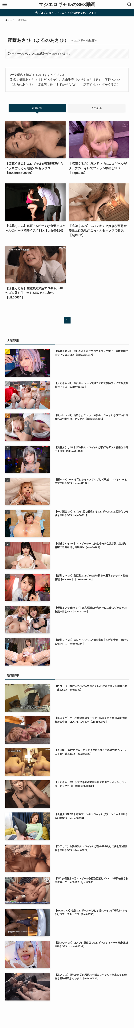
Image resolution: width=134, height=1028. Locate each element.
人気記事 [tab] (96, 107)
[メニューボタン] (4, 4)
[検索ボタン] (129, 4)
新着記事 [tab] (37, 107)
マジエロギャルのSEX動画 (67, 4)
